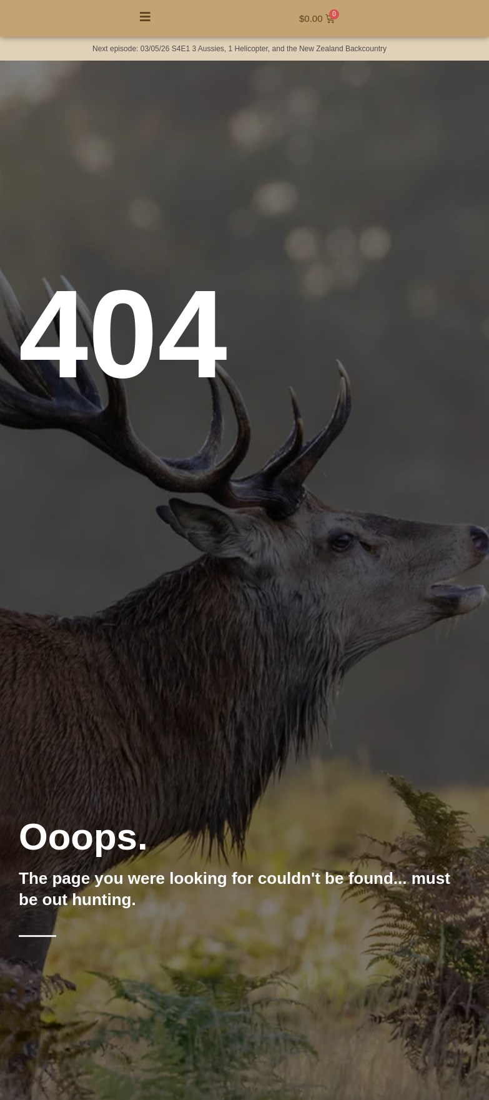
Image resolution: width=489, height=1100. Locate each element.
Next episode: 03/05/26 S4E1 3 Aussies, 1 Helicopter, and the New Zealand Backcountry (239, 48)
